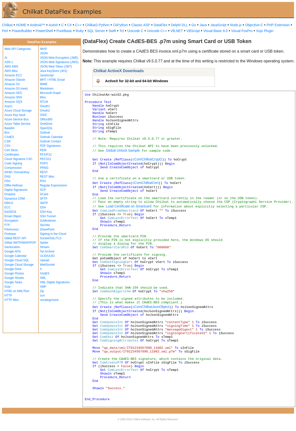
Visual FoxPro (242, 31)
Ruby (80, 31)
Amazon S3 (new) (16, 88)
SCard (44, 194)
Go (193, 25)
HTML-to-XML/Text (16, 291)
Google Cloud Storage (19, 264)
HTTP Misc (11, 300)
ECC (7, 207)
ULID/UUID (47, 256)
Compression (13, 168)
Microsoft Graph (50, 93)
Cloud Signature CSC (18, 159)
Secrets (45, 225)
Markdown (46, 88)
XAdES (44, 273)
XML (43, 278)
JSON (44, 53)
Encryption (11, 220)
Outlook (45, 132)
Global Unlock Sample (123, 150)
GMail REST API (15, 238)
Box (7, 132)
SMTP (44, 203)
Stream (44, 247)
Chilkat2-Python (97, 25)
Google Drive (13, 269)
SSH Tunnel (48, 216)
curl (42, 295)
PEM (43, 150)
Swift (112, 31)
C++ (78, 25)
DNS (7, 176)
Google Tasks (13, 282)
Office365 (46, 119)
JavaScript (218, 25)
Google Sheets (14, 278)
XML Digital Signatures (55, 282)
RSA (43, 181)
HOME (21, 25)
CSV (7, 145)
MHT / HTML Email (52, 79)
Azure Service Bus (16, 119)
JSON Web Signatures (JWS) (59, 62)
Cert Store (11, 150)
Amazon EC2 (13, 75)
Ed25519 (10, 212)
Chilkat (7, 25)
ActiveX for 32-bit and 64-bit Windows (136, 81)
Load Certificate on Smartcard (128, 206)
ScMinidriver (48, 220)
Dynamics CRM (14, 198)
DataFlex (160, 25)
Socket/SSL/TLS (51, 238)
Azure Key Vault (14, 115)
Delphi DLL (179, 25)
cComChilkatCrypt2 (147, 159)
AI (5, 57)
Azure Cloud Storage (18, 110)
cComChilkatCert (146, 183)
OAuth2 (45, 110)
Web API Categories (17, 49)
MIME (44, 84)
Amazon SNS (13, 97)
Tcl (122, 31)
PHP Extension (278, 25)
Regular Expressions (53, 185)
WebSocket (47, 264)
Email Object (12, 216)
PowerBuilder (22, 31)
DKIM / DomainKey (16, 172)
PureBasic (64, 31)
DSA (7, 181)
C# (69, 25)
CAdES (9, 137)
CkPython (120, 25)
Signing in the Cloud (53, 234)
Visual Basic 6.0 (215, 31)
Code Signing (13, 163)
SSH (43, 207)
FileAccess (11, 229)
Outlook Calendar (51, 137)
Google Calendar (15, 256)
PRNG (44, 168)
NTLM (44, 101)
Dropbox (9, 194)
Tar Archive (47, 251)
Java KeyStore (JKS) (53, 71)
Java (203, 25)
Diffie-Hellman (13, 185)
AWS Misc (11, 71)
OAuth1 (45, 106)
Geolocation (12, 247)
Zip (42, 291)
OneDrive (46, 123)
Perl (5, 31)
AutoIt (53, 25)
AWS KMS (11, 66)
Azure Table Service (17, 123)
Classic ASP (140, 25)
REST (44, 172)
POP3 (44, 163)
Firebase (10, 234)
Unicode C (135, 31)
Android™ (37, 25)
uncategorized (49, 300)
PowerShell (44, 31)
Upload (44, 260)
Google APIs (12, 251)
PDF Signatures (50, 145)
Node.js (235, 25)
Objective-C (254, 25)
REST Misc (47, 176)
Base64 (9, 128)
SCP (43, 190)
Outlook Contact (50, 141)
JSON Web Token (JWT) (56, 66)
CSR (7, 141)
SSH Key (46, 212)
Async (8, 106)
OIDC (43, 115)
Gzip (7, 286)
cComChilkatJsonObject (151, 307)
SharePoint (47, 229)
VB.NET (177, 31)
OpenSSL (46, 128)
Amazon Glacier (14, 79)
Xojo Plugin (264, 31)
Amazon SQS (13, 101)
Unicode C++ (157, 31)
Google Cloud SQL (16, 260)
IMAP (43, 49)
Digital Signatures (15, 190)
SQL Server (96, 31)
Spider (44, 242)
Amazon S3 (12, 84)
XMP (43, 286)
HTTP (8, 295)
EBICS (8, 203)
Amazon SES (13, 93)
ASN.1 (8, 62)
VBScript (193, 31)
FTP (7, 225)
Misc (43, 97)
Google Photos (14, 273)
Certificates (11, 154)
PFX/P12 (46, 154)
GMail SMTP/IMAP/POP (20, 242)
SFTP (44, 198)
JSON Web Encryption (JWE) (59, 57)
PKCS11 (45, 159)
